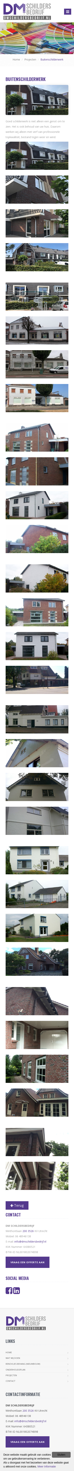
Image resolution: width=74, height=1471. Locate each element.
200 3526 (28, 1231)
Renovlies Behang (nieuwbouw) (23, 1363)
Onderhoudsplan (15, 1369)
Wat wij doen (13, 1358)
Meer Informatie (46, 1466)
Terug (17, 1205)
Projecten (30, 59)
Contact (10, 1381)
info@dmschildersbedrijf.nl (30, 1241)
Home (16, 59)
